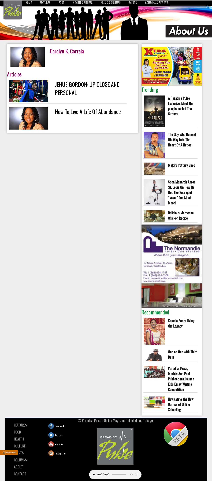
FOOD (62, 3)
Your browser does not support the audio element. (115, 474)
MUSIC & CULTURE (110, 3)
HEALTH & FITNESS (82, 3)
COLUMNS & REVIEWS (156, 3)
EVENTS (133, 3)
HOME (28, 3)
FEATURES (45, 3)
